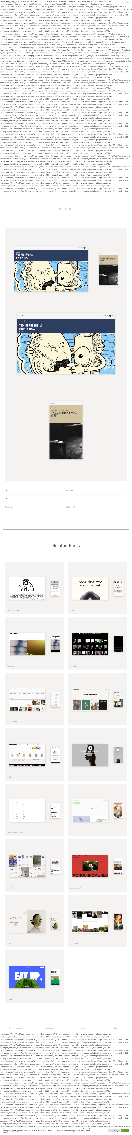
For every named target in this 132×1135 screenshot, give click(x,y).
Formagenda (12, 665)
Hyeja (9, 943)
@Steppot (49, 1027)
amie (72, 776)
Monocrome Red (76, 887)
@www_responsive (16, 1027)
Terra (72, 610)
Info (128, 2)
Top (115, 1027)
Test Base (73, 665)
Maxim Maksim (13, 610)
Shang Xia (11, 887)
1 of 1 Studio (12, 721)
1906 (9, 776)
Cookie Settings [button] (114, 1131)
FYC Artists (74, 943)
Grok (71, 721)
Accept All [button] (125, 1131)
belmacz (69, 489)
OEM (71, 832)
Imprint (82, 1027)
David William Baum (15, 832)
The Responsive (9, 2)
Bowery (10, 998)
